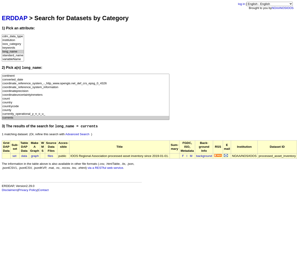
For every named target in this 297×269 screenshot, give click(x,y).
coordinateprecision (85, 91)
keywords (13, 48)
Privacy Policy (27, 190)
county (85, 110)
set (14, 156)
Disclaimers (9, 190)
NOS (283, 8)
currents (85, 118)
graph (35, 156)
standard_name (13, 55)
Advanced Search (77, 134)
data (24, 156)
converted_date (85, 80)
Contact (43, 190)
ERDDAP (14, 18)
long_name (13, 52)
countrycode (85, 106)
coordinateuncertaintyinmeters (85, 95)
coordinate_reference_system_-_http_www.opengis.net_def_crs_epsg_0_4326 (85, 83)
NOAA (276, 8)
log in (241, 4)
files (50, 156)
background (204, 156)
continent (85, 76)
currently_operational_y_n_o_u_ (85, 114)
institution (13, 40)
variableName (13, 59)
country (85, 102)
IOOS (290, 8)
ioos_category (13, 44)
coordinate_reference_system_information (85, 87)
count (85, 99)
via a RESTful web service (105, 167)
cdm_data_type (13, 36)
